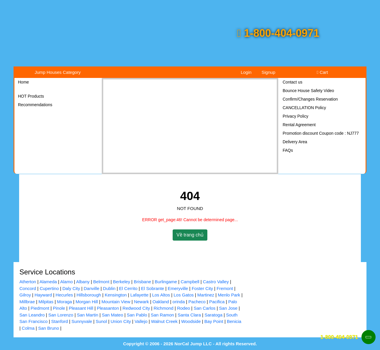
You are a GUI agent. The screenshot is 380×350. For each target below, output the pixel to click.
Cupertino (49, 288)
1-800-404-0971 (278, 33)
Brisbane (142, 281)
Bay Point (213, 321)
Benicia (234, 321)
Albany (83, 281)
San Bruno (48, 328)
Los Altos (161, 294)
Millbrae (27, 301)
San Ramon (162, 314)
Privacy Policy (295, 116)
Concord (27, 288)
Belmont (101, 281)
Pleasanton (108, 308)
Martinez (205, 294)
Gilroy (25, 294)
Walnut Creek (164, 321)
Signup (268, 72)
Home (23, 82)
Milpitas (46, 301)
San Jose (228, 308)
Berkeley (121, 281)
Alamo (66, 281)
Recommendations (35, 104)
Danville (91, 288)
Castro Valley (216, 281)
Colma (28, 328)
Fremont (224, 288)
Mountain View (115, 301)
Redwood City (136, 308)
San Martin (87, 314)
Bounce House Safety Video (308, 90)
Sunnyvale (81, 321)
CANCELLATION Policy (304, 107)
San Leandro (32, 314)
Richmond (164, 308)
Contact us (292, 82)
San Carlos (204, 308)
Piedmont (40, 308)
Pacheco (197, 301)
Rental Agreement (299, 124)
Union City (121, 321)
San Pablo (137, 314)
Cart (322, 72)
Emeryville (178, 288)
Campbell (190, 281)
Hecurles (64, 294)
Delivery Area (295, 141)
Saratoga (213, 314)
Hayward (43, 294)
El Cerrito (128, 288)
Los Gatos (184, 294)
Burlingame (166, 281)
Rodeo (183, 308)
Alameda (48, 281)
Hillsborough (88, 294)
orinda (179, 301)
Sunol (101, 321)
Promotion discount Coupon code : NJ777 (321, 133)
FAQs (288, 150)
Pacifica (217, 301)
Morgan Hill (87, 301)
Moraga (64, 301)
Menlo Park (229, 294)
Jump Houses (58, 72)
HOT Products (31, 96)
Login (246, 72)
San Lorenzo (60, 314)
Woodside (191, 321)
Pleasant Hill (81, 308)
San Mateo (112, 314)
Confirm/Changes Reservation (310, 99)
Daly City (71, 288)
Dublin (109, 288)
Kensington (116, 294)
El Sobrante (152, 288)
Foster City (202, 288)
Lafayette (139, 294)
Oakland (160, 301)
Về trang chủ (190, 234)
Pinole (59, 308)
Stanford (59, 321)
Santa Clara (189, 314)
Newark (141, 301)
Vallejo (140, 321)
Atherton (27, 281)
